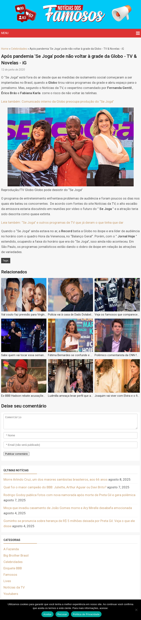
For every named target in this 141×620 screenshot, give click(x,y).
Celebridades (19, 48)
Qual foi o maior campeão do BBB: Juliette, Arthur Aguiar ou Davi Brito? (54, 487)
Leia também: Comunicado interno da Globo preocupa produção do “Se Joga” (57, 101)
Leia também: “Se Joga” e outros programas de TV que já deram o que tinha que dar (62, 222)
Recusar (62, 614)
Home (5, 48)
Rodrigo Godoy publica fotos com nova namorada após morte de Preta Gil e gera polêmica (69, 495)
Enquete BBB (12, 568)
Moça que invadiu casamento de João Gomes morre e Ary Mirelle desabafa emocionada (67, 508)
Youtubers (10, 594)
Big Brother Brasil (16, 555)
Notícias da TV (14, 587)
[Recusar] (136, 610)
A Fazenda (11, 549)
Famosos (10, 575)
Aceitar (47, 614)
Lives (7, 581)
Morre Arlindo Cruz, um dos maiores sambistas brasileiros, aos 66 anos (55, 479)
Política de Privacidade (86, 614)
